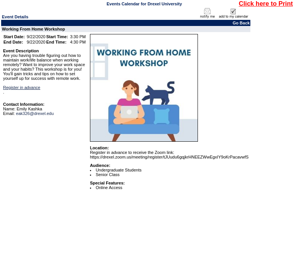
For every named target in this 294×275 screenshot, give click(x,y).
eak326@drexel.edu (35, 113)
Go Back (241, 23)
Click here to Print (266, 3)
